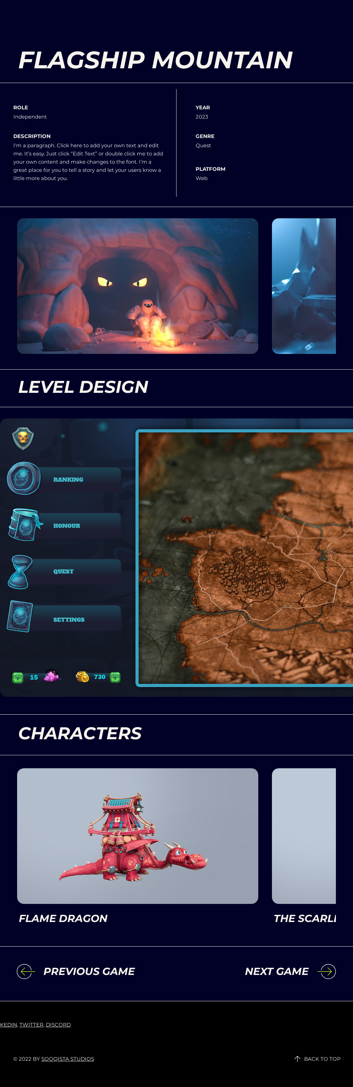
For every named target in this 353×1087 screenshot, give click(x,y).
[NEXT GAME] (252, 971)
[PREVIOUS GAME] (99, 971)
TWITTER (31, 1024)
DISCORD (58, 1024)
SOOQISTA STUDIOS (67, 1059)
